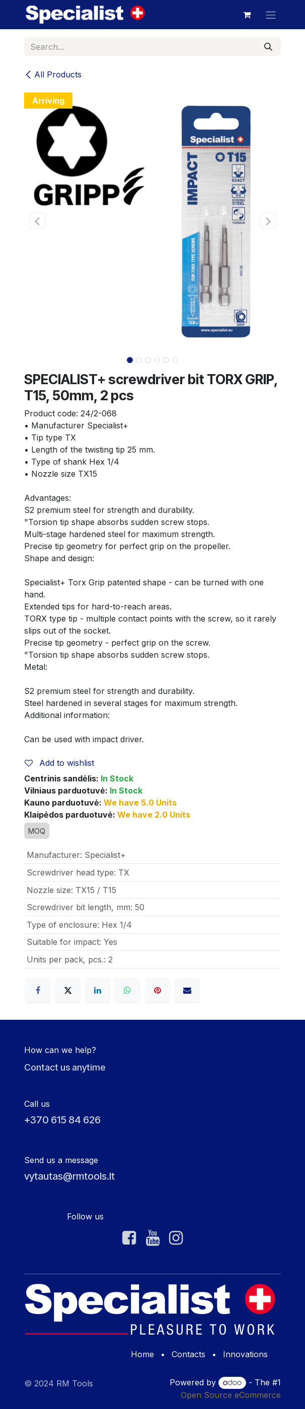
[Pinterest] (157, 990)
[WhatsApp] (127, 990)
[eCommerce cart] (247, 15)
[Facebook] (38, 990)
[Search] (268, 46)
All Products (53, 74)
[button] (37, 221)
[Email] (187, 990)
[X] (68, 990)
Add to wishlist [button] (59, 763)
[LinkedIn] (98, 990)
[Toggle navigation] (271, 14)
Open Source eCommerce (231, 1395)
